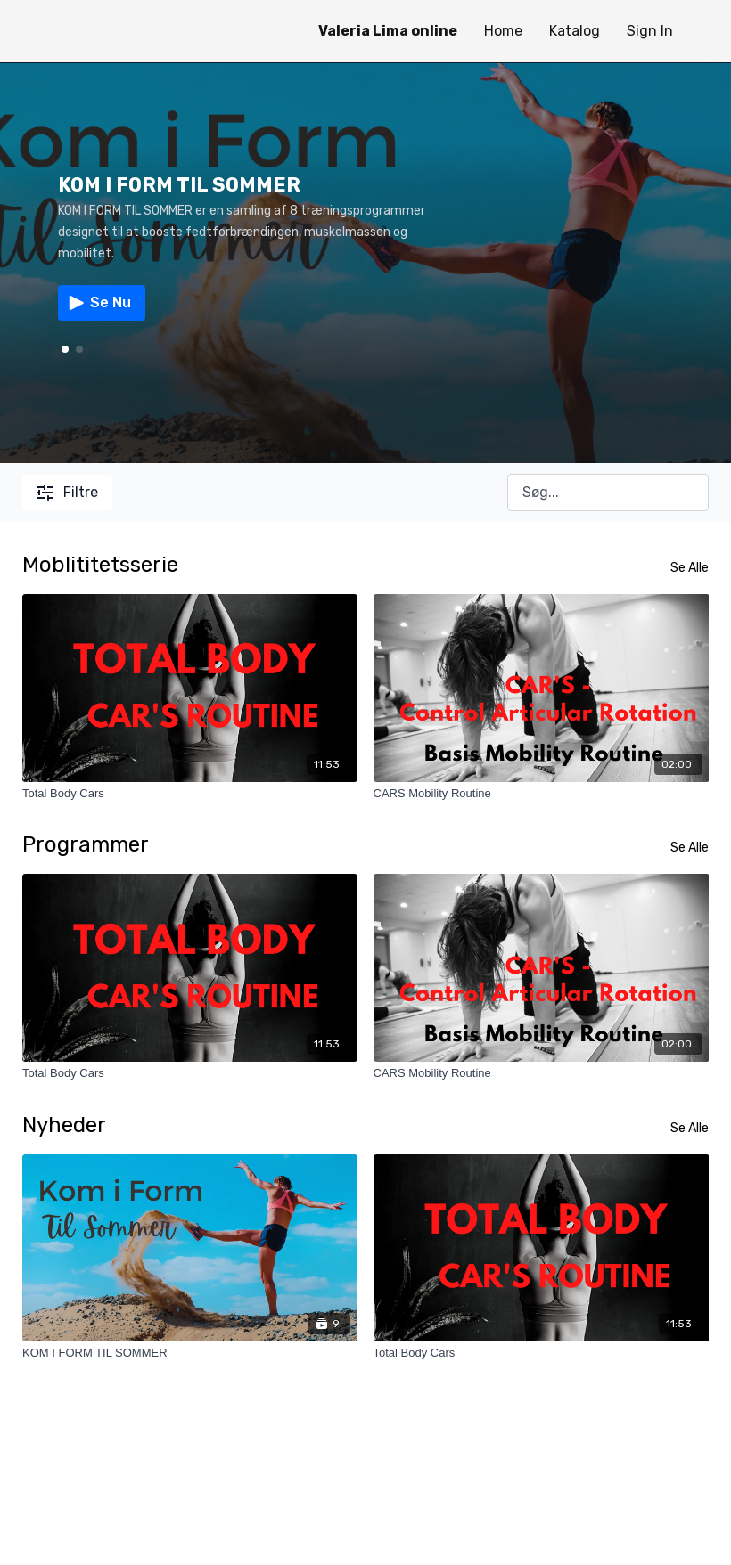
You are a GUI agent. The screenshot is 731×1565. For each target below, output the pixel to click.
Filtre (67, 492)
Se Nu (98, 303)
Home (503, 30)
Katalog (574, 30)
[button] (79, 349)
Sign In (650, 30)
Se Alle (689, 567)
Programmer (85, 844)
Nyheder (64, 1125)
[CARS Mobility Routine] (542, 794)
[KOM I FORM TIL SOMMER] (190, 1353)
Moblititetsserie (100, 564)
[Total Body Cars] (190, 794)
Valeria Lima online (387, 30)
